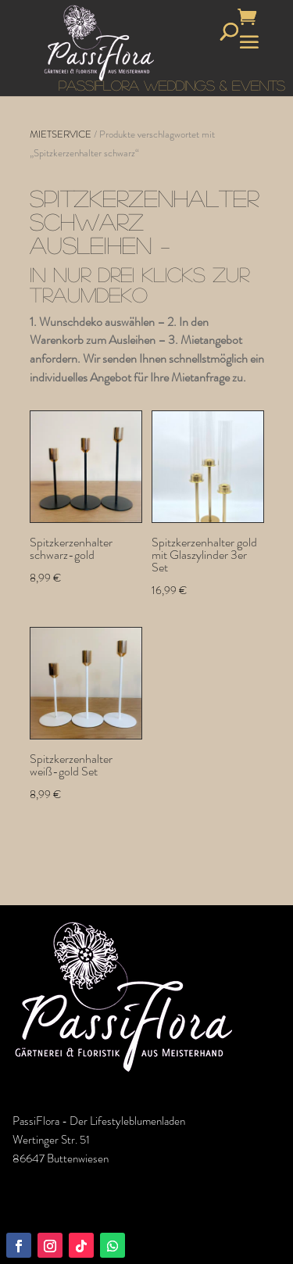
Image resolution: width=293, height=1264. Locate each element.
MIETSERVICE (60, 134)
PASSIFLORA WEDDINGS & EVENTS (172, 85)
